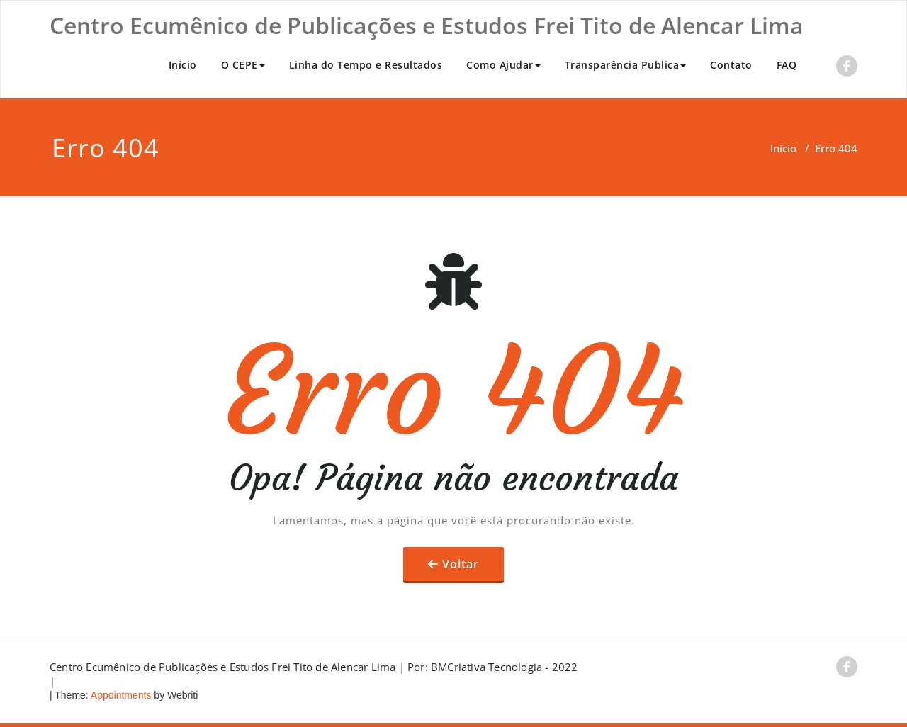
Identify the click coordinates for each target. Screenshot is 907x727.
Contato (731, 65)
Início (183, 65)
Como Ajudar (503, 65)
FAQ (787, 65)
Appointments (120, 695)
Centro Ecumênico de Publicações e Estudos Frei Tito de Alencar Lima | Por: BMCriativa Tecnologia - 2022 (314, 667)
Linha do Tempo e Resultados (366, 65)
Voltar (460, 564)
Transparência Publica (626, 65)
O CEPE (243, 65)
